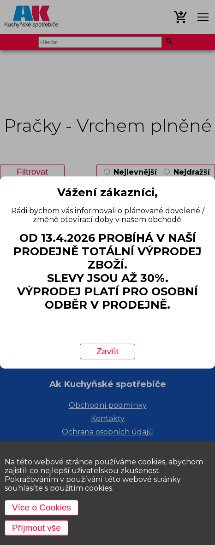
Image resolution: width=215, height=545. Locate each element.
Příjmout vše (36, 528)
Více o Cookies (41, 507)
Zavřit (107, 351)
